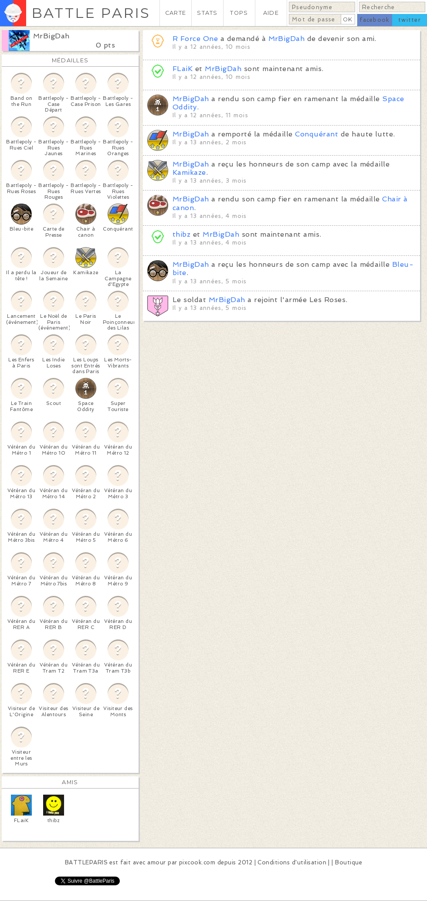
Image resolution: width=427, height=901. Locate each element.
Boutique (348, 862)
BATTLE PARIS (90, 12)
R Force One (195, 38)
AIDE (271, 13)
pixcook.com (197, 862)
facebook (374, 20)
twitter (409, 20)
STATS (207, 13)
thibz (181, 234)
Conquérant (316, 134)
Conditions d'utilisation (292, 862)
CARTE (175, 13)
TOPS (239, 13)
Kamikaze (189, 172)
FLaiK (183, 69)
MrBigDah (51, 36)
